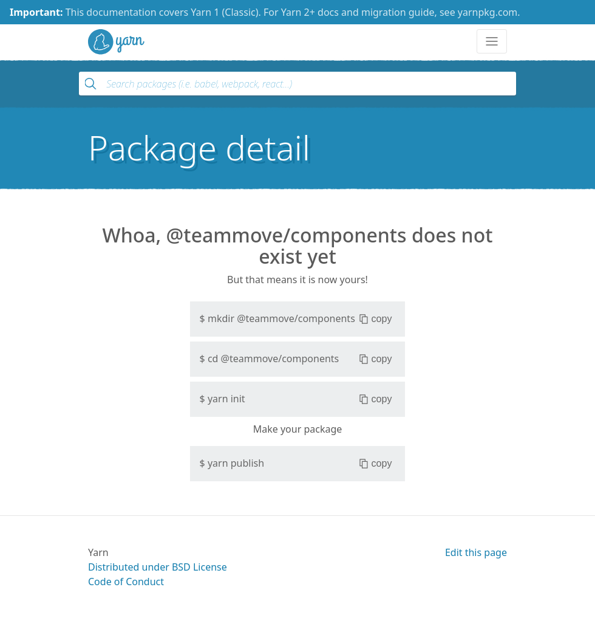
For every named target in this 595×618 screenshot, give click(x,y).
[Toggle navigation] (492, 41)
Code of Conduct (126, 581)
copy (375, 319)
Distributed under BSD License (157, 567)
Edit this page (476, 552)
